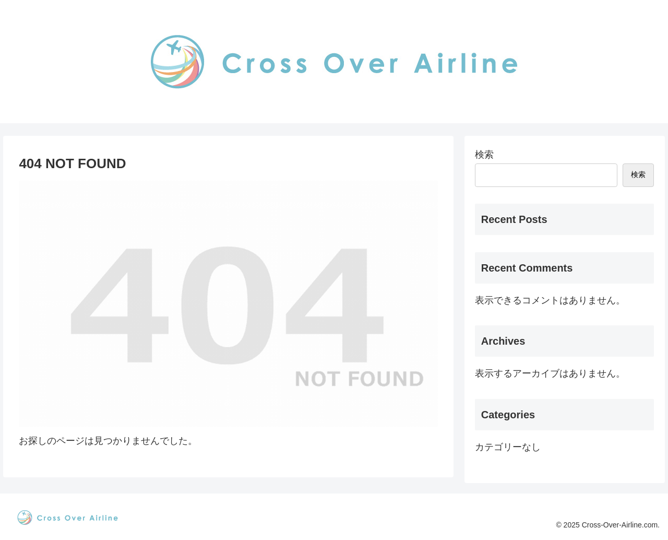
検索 (484, 154)
